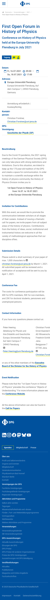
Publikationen (7, 570)
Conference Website (15, 394)
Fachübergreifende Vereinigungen (16, 491)
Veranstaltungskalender (12, 531)
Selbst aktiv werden (10, 503)
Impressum (6, 596)
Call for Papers (12, 408)
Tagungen (6, 506)
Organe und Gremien (10, 464)
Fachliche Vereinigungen (12, 488)
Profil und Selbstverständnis (13, 461)
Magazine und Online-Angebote (15, 573)
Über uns (5, 456)
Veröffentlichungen (10, 562)
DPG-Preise (6, 549)
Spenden (8, 448)
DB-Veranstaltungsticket (12, 534)
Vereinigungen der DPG (12, 484)
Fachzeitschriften (9, 576)
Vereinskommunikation (11, 470)
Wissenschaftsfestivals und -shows (16, 509)
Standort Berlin (8, 477)
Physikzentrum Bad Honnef (13, 473)
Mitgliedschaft (22, 448)
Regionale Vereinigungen (12, 495)
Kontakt (5, 480)
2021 (28, 12)
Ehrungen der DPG (9, 545)
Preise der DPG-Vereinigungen (14, 555)
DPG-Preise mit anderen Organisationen (18, 552)
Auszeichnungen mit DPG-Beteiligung (17, 558)
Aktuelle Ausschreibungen (12, 542)
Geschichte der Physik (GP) (20, 133)
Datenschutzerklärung (32, 596)
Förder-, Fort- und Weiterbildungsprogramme (20, 513)
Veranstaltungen (19, 12)
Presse (33, 448)
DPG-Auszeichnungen (11, 538)
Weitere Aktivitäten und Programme (16, 522)
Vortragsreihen (8, 516)
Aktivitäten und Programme (13, 499)
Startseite (7, 12)
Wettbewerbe (7, 519)
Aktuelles (5, 566)
